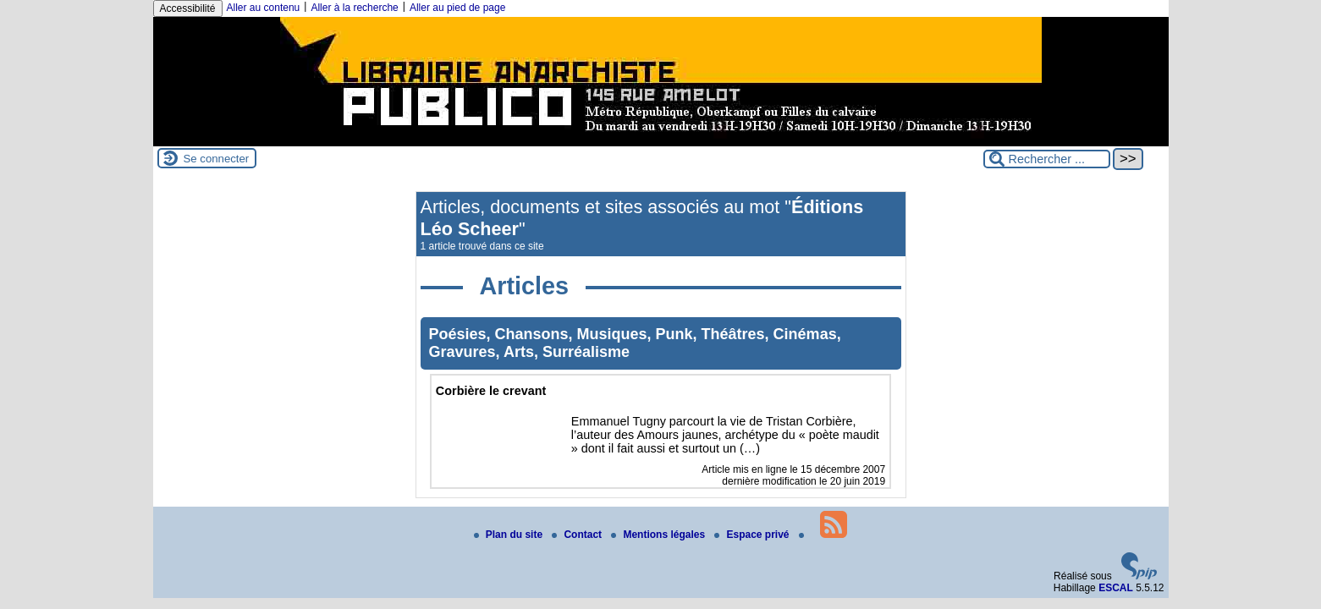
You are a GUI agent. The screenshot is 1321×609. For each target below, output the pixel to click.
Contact (578, 534)
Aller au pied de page (457, 8)
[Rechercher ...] (1046, 159)
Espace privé (752, 534)
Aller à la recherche (354, 8)
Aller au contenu (263, 8)
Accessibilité (188, 8)
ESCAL (1115, 588)
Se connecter (217, 158)
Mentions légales (659, 534)
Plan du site (510, 534)
